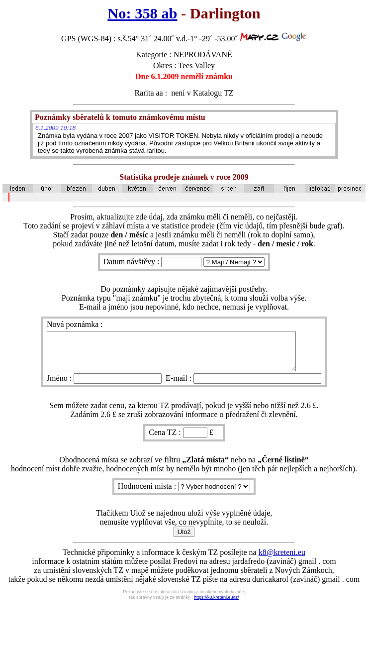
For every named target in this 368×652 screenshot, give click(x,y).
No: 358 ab (142, 13)
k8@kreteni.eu (282, 559)
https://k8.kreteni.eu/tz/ (216, 604)
